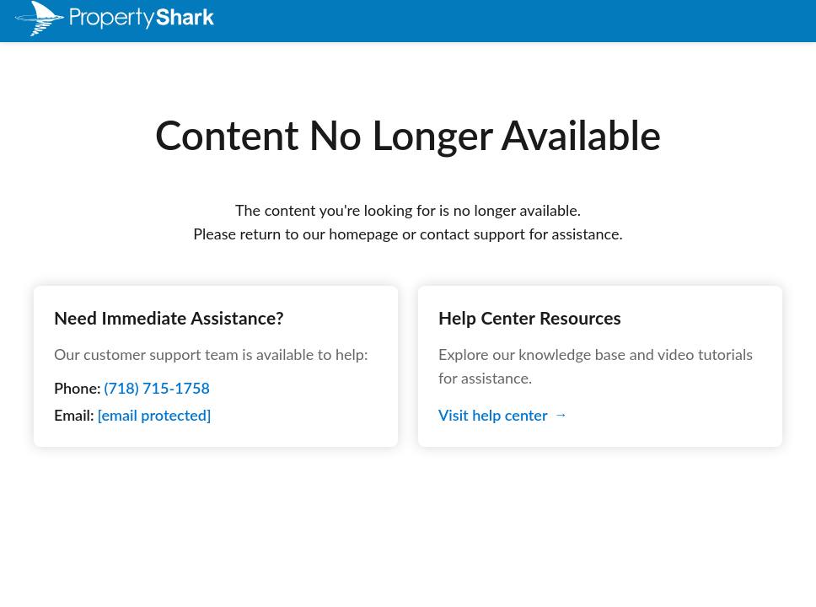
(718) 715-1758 (157, 388)
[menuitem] (91, 21)
